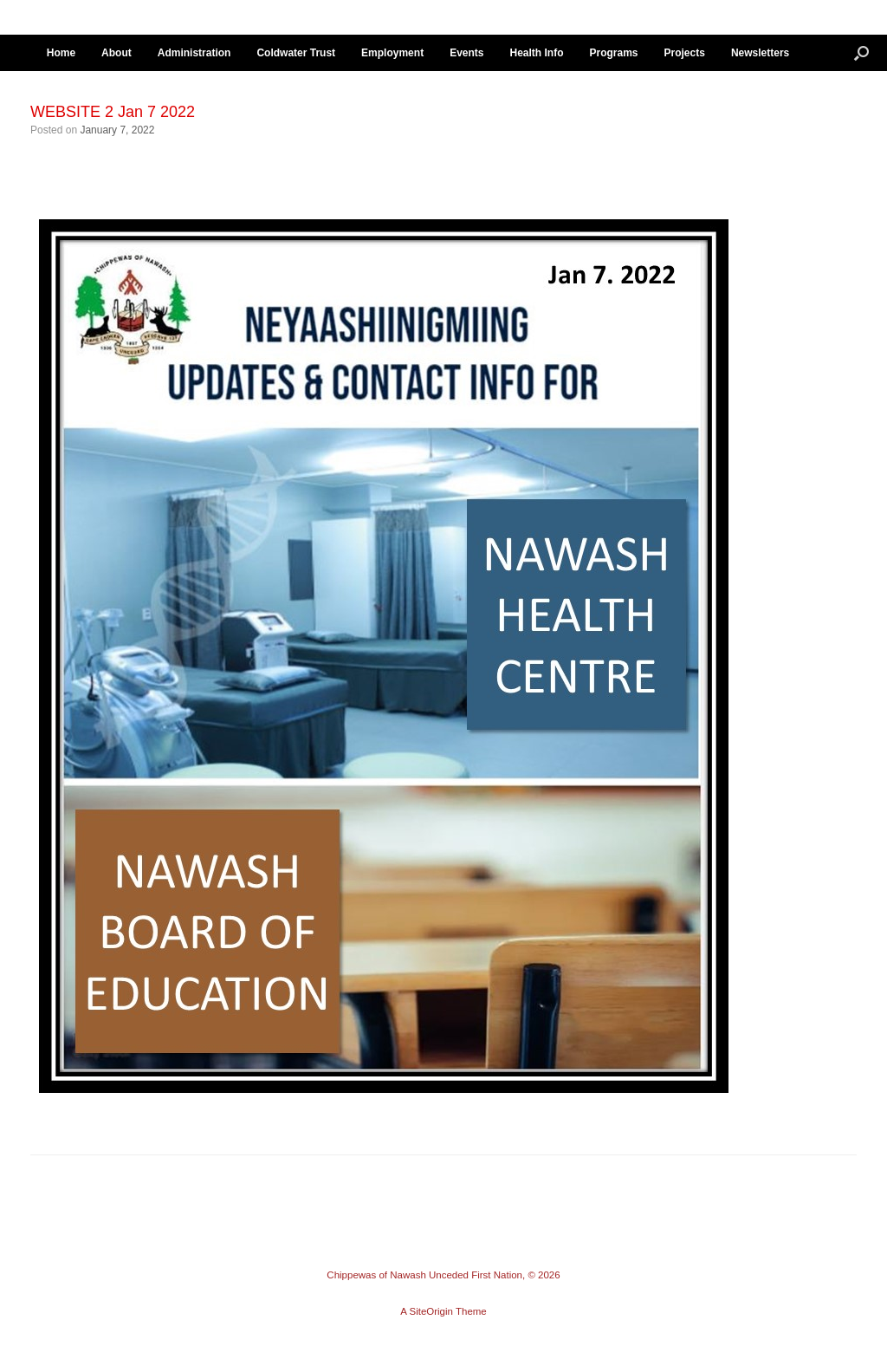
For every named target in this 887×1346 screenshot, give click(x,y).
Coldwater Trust (295, 53)
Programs (613, 53)
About (116, 53)
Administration (194, 53)
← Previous (66, 151)
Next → (130, 151)
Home (61, 53)
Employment (392, 53)
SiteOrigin (431, 1311)
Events (466, 53)
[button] (861, 53)
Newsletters (760, 53)
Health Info (536, 53)
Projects (684, 53)
